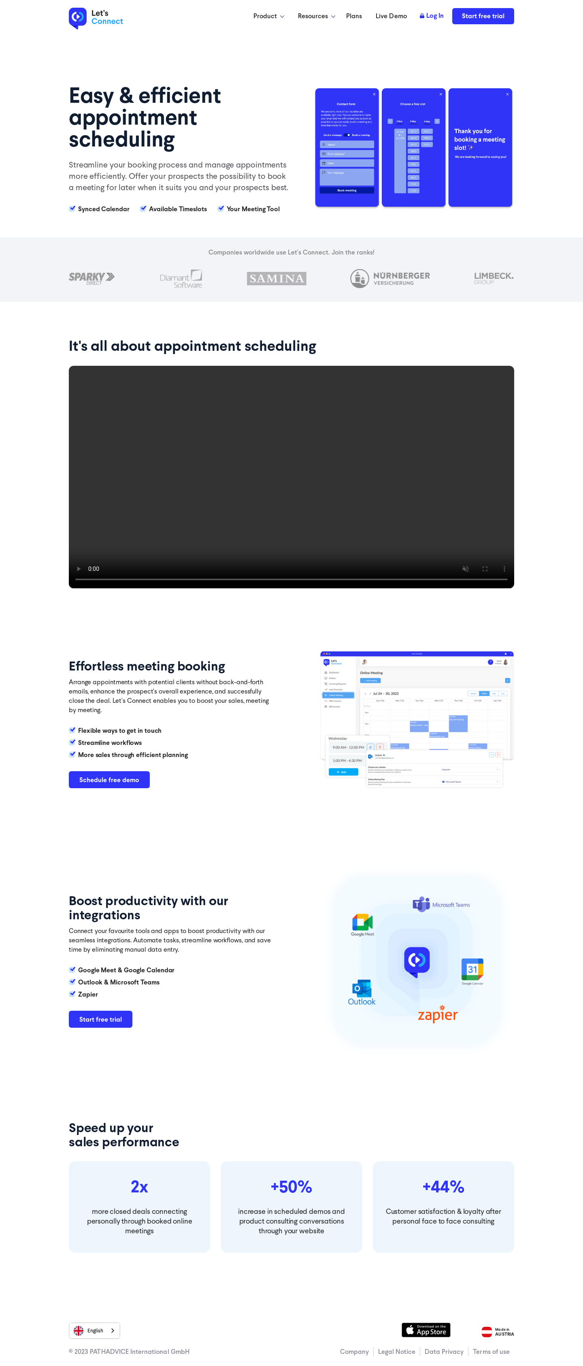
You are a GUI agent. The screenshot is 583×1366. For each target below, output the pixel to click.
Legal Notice (396, 1351)
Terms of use (491, 1351)
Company (354, 1351)
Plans (354, 16)
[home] (103, 19)
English (88, 1331)
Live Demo (391, 16)
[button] (269, 16)
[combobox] (94, 1330)
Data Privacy (444, 1351)
